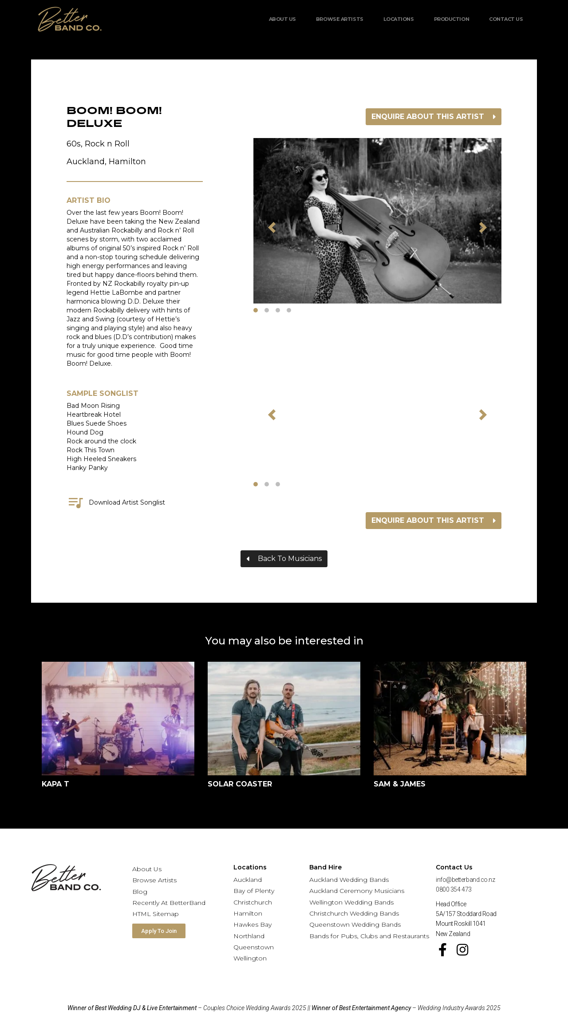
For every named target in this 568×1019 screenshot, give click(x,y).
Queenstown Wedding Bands (355, 924)
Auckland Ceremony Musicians (356, 891)
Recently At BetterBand (168, 903)
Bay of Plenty (253, 891)
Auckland (247, 880)
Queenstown (253, 947)
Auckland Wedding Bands (349, 880)
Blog (139, 892)
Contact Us (506, 19)
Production (451, 19)
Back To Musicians (290, 558)
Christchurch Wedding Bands (354, 913)
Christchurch (252, 902)
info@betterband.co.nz (465, 879)
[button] (272, 227)
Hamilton (247, 913)
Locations (398, 19)
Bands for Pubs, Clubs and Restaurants (369, 936)
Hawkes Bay (252, 924)
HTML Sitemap (155, 914)
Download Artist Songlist (116, 502)
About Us (282, 19)
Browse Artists (339, 19)
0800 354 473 (454, 889)
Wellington (250, 958)
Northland (248, 936)
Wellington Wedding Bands (351, 902)
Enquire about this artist (427, 116)
